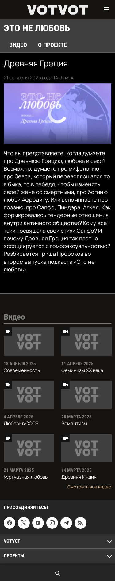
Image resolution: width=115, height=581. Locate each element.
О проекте (52, 45)
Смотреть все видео (89, 487)
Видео (18, 45)
